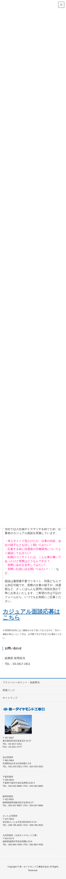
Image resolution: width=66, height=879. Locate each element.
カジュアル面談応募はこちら (31, 614)
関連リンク (9, 690)
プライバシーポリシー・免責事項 (21, 682)
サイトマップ (10, 697)
